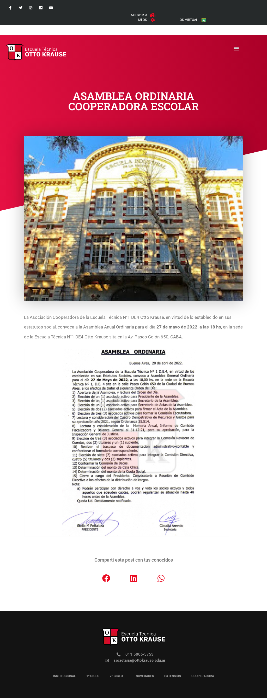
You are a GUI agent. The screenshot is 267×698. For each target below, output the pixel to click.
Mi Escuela (139, 15)
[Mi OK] (152, 20)
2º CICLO (117, 676)
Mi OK (142, 20)
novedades (145, 676)
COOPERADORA (202, 676)
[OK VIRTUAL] (203, 20)
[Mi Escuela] (152, 15)
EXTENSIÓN (172, 676)
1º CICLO (92, 676)
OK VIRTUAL (188, 20)
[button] (236, 48)
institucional (64, 676)
